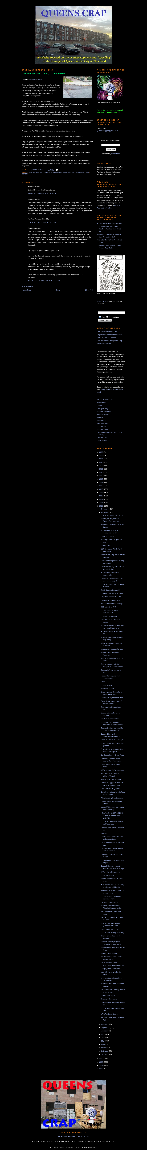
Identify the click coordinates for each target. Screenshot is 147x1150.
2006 (101, 1069)
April (103, 1044)
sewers (25, 174)
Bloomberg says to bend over (112, 698)
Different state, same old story (112, 593)
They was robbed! (107, 689)
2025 (101, 455)
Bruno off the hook (108, 875)
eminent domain (82, 172)
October (104, 1024)
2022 (101, 466)
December (105, 509)
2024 (101, 459)
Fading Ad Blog (102, 409)
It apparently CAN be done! (111, 779)
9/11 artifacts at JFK (108, 607)
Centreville (34, 172)
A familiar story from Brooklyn (112, 798)
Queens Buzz (102, 426)
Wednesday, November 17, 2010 (44, 281)
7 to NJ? (104, 833)
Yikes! (103, 682)
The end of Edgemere (109, 999)
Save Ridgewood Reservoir (107, 338)
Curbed (99, 406)
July (103, 1034)
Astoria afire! (105, 546)
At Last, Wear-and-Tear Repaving (109, 223)
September (105, 1027)
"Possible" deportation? (109, 616)
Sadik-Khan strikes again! (110, 590)
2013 (101, 496)
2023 (101, 462)
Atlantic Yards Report (104, 400)
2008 (101, 1062)
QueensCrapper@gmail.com (107, 131)
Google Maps (106, 390)
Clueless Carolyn (107, 536)
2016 (101, 486)
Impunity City (101, 420)
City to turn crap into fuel (110, 719)
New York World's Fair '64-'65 (108, 332)
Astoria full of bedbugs (109, 953)
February (105, 1051)
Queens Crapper (38, 170)
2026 (101, 452)
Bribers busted (106, 685)
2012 (101, 499)
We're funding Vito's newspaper (112, 770)
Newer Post (26, 290)
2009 (101, 1059)
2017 (101, 482)
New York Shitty (102, 423)
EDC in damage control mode (112, 515)
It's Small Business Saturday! (112, 604)
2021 (101, 469)
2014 (101, 492)
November (105, 512)
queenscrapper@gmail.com (73, 1136)
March (104, 1048)
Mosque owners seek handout (112, 649)
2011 (101, 503)
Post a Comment (28, 286)
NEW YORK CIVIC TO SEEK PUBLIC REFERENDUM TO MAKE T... (112, 815)
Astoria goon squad (108, 996)
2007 (101, 1065)
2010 (101, 506)
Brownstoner (101, 403)
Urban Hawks (102, 441)
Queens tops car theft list (110, 929)
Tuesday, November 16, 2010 (42, 222)
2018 (101, 479)
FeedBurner (115, 154)
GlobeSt (100, 417)
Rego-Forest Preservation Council (109, 335)
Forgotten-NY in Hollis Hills (111, 597)
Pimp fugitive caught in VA (110, 600)
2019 (101, 476)
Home (58, 290)
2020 (101, 472)
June (103, 1038)
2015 (101, 489)
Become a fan (102, 301)
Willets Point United (104, 344)
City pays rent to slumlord (110, 969)
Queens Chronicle (36, 80)
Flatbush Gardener (104, 412)
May (103, 1041)
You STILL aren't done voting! (112, 740)
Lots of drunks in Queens (110, 789)
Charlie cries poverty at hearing (112, 932)
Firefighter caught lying (109, 902)
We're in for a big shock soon (111, 872)
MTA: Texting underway (109, 1014)
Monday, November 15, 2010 (42, 193)
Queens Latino (102, 429)
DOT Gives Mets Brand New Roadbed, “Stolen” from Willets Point (109, 228)
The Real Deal (102, 438)
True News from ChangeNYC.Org (109, 341)
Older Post (89, 290)
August (104, 1031)
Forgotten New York (104, 414)
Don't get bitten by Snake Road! (112, 755)
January (104, 1054)
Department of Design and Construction (57, 172)
